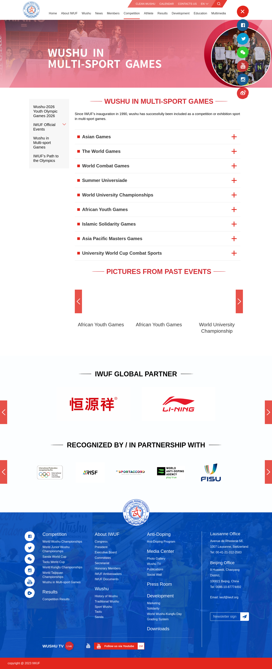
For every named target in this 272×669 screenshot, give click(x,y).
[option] (136, 54)
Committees (103, 557)
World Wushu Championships (62, 541)
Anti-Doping (159, 534)
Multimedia (218, 13)
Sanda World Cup (54, 556)
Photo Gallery (156, 558)
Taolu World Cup (53, 562)
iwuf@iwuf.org (228, 597)
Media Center (160, 551)
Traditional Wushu (107, 601)
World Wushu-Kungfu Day (164, 614)
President (101, 547)
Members (113, 13)
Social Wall (154, 574)
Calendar (166, 3)
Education (200, 13)
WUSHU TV (58, 646)
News (99, 13)
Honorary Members (108, 568)
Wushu (86, 13)
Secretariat (102, 563)
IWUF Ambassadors (108, 573)
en (203, 3)
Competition (132, 13)
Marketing (153, 603)
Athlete (148, 13)
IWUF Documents (106, 579)
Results (163, 13)
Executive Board (106, 552)
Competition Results (56, 599)
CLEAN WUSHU (145, 3)
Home (53, 13)
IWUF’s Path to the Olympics (46, 158)
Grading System (158, 619)
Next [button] (239, 301)
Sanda (99, 617)
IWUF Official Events (44, 127)
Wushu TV (154, 563)
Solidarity (153, 608)
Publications (155, 569)
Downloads (158, 628)
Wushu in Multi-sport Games (42, 142)
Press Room (159, 584)
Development (180, 13)
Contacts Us (187, 3)
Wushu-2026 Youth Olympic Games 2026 (45, 111)
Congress (101, 541)
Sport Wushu (103, 606)
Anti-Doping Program (161, 541)
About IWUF (69, 13)
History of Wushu (106, 596)
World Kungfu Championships (62, 567)
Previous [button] (78, 301)
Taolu (98, 611)
